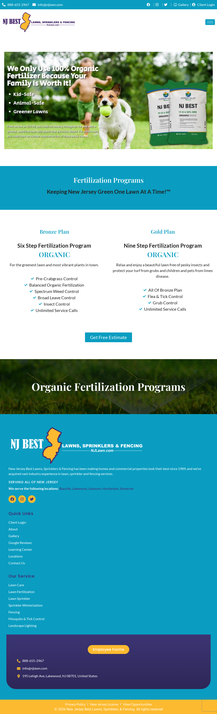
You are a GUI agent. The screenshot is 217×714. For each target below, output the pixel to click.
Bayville (65, 488)
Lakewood (79, 488)
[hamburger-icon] (210, 22)
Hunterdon (110, 488)
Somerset (127, 488)
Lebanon (94, 488)
